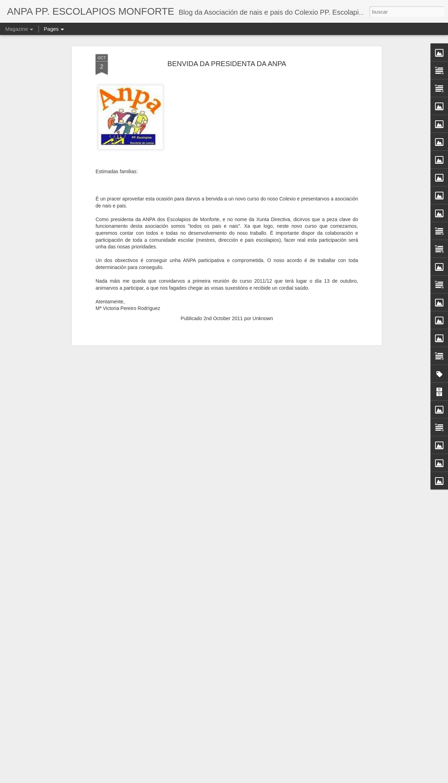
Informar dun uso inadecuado (279, 779)
